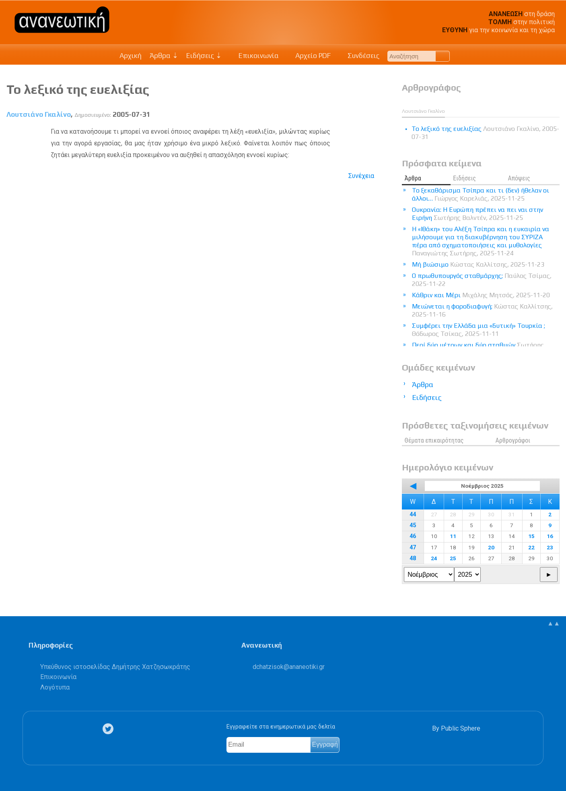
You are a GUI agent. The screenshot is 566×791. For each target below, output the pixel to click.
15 (531, 536)
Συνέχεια (361, 176)
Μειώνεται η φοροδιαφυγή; (482, 310)
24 (434, 558)
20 (491, 547)
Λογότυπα (55, 687)
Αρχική (130, 56)
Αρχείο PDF (309, 55)
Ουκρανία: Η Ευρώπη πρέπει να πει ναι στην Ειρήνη (477, 214)
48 (413, 558)
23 (550, 547)
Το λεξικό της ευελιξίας (77, 89)
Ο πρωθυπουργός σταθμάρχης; (482, 280)
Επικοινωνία (254, 55)
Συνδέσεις (359, 55)
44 (413, 514)
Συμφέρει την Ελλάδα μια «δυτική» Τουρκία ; (478, 330)
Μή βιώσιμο (478, 264)
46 (413, 536)
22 (531, 547)
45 (413, 525)
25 (453, 558)
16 (550, 536)
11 (453, 536)
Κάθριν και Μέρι (481, 295)
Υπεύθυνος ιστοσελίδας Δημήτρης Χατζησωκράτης (115, 667)
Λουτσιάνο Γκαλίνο (38, 114)
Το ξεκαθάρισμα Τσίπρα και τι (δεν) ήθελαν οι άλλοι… (480, 194)
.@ (289, 667)
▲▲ (553, 623)
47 (413, 547)
